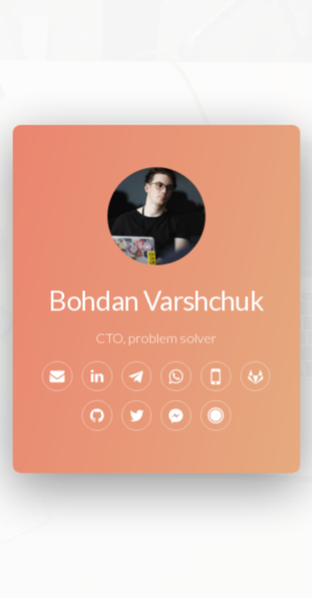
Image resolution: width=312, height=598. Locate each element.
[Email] (57, 375)
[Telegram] (136, 375)
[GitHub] (97, 415)
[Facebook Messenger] (176, 415)
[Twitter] (136, 415)
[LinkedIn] (97, 375)
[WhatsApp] (176, 375)
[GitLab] (255, 375)
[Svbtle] (215, 415)
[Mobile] (215, 375)
